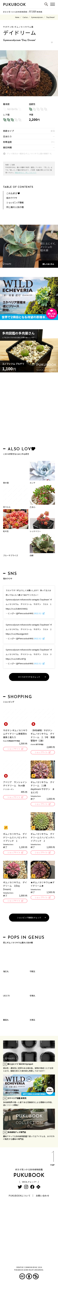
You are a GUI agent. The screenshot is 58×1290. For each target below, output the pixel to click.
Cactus (25, 17)
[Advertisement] (29, 410)
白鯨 (31, 555)
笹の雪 (6, 482)
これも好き (13, 193)
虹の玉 (6, 531)
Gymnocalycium (37, 17)
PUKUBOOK (14, 5)
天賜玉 (32, 1019)
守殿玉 (32, 971)
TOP (52, 1159)
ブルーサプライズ (10, 555)
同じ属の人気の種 (15, 207)
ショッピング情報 (15, 202)
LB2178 (6, 995)
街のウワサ (11, 197)
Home (17, 17)
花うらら (7, 507)
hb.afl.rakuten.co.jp (11, 94)
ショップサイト (13, 748)
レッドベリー (35, 531)
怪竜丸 (32, 995)
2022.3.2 (38, 613)
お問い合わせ (42, 1195)
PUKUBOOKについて (19, 1195)
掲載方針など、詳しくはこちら (25, 172)
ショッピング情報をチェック (29, 917)
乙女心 (32, 507)
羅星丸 (6, 1019)
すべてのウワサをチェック (29, 677)
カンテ (32, 482)
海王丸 (6, 971)
